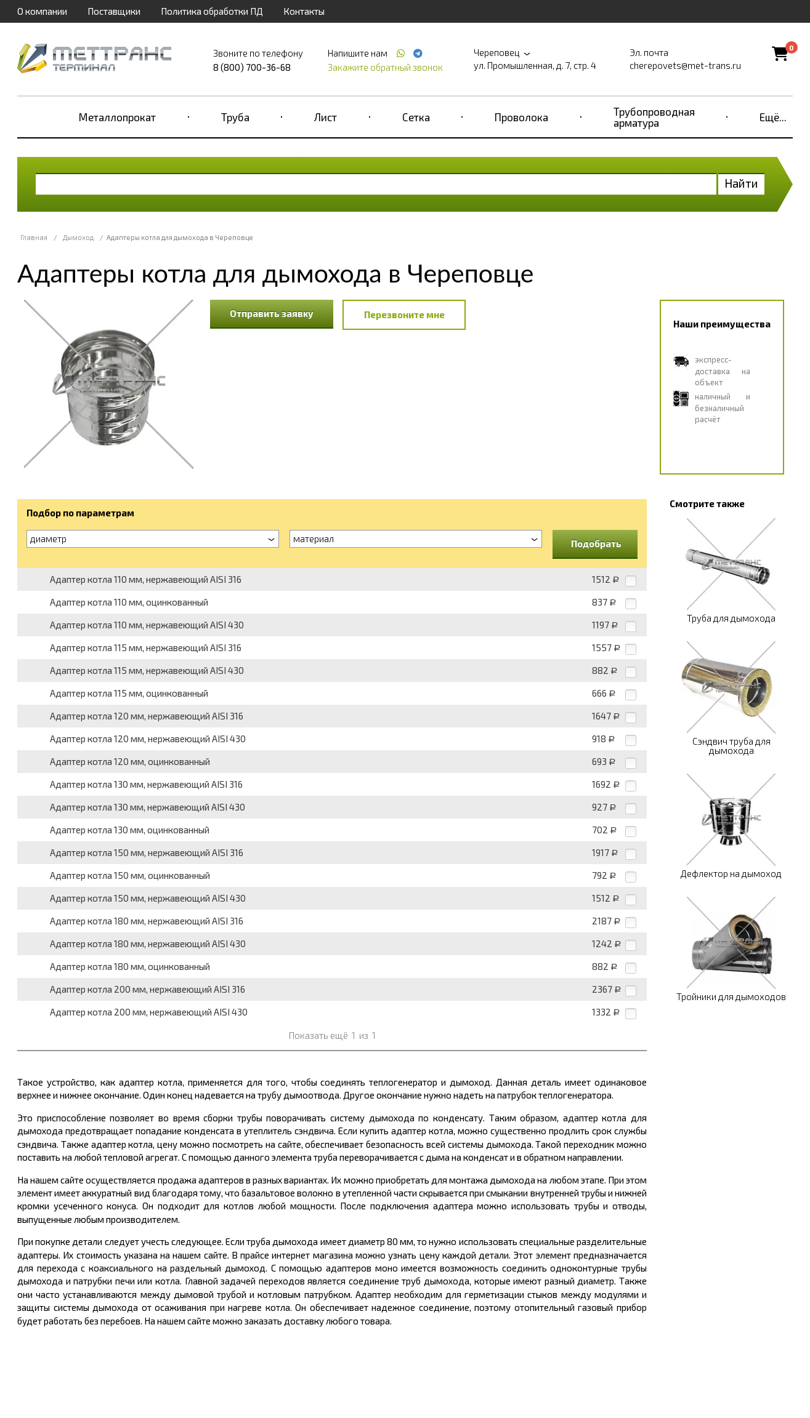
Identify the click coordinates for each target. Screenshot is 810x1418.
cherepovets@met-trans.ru (685, 65)
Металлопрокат (117, 116)
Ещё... (773, 116)
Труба (235, 116)
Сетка (416, 116)
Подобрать (596, 543)
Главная (33, 237)
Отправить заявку (272, 313)
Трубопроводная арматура (654, 117)
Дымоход (78, 237)
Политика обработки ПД (212, 11)
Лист (325, 116)
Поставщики (113, 11)
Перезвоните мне (404, 314)
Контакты (304, 11)
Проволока (521, 116)
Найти (741, 183)
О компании (42, 11)
